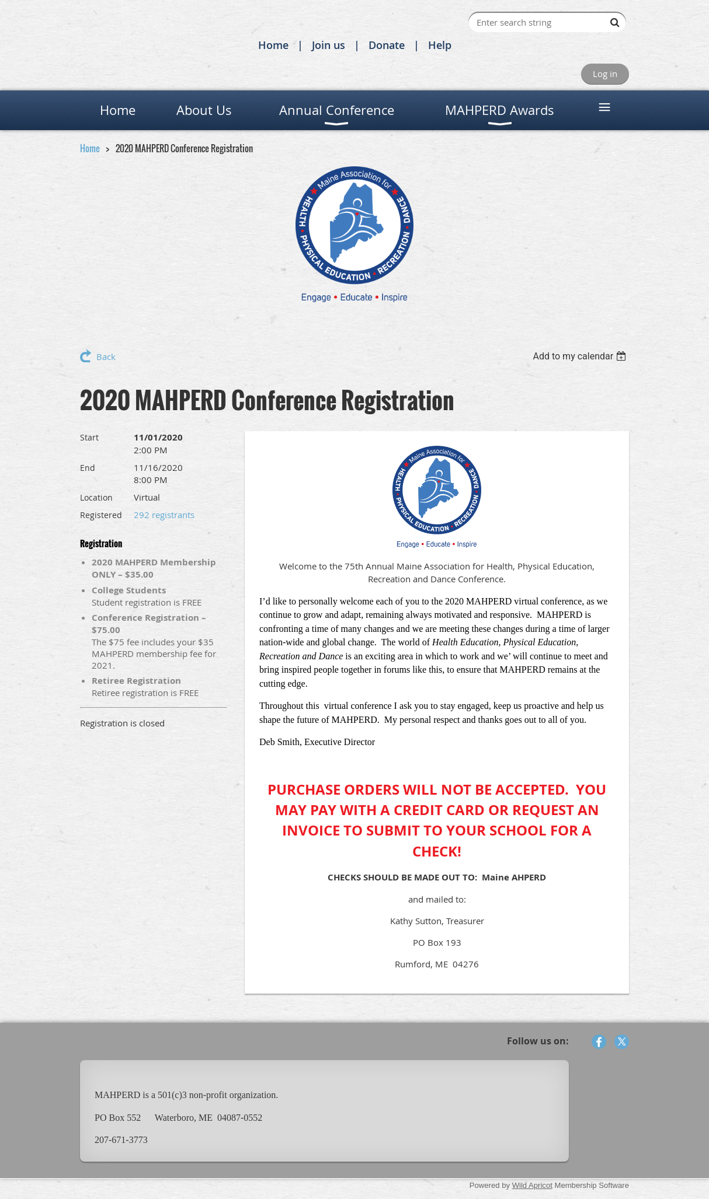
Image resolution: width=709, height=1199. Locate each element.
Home (273, 45)
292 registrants (164, 514)
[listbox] (581, 356)
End (87, 467)
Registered (101, 514)
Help (439, 45)
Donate (387, 45)
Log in (605, 73)
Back (106, 356)
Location (96, 497)
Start (89, 437)
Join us (328, 45)
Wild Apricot (532, 1185)
